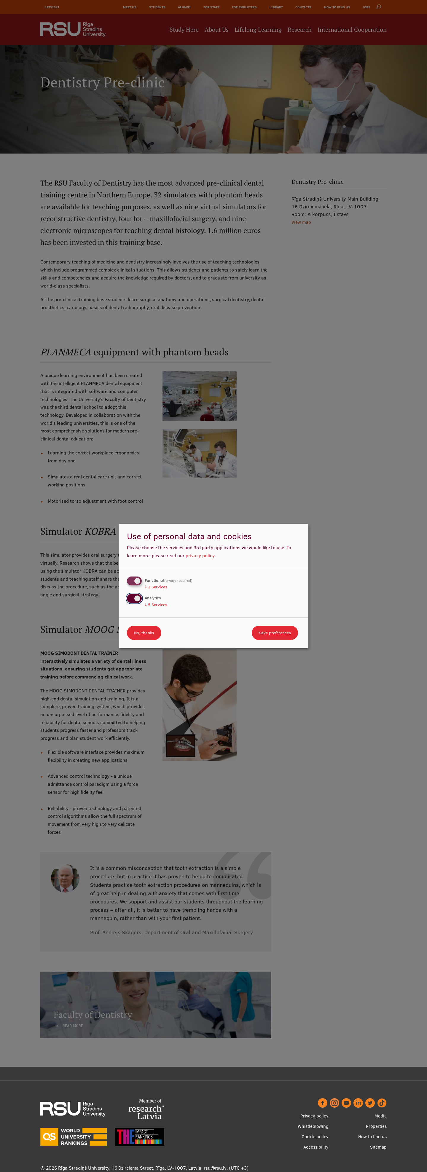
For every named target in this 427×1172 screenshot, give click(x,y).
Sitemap (378, 1147)
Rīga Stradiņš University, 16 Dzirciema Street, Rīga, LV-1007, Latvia (129, 1168)
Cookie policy (315, 1136)
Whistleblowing (313, 1126)
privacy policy (200, 555)
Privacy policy (314, 1116)
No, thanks (144, 633)
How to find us (372, 1136)
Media (381, 1116)
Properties (376, 1126)
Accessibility (316, 1147)
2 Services (156, 587)
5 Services (156, 605)
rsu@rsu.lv (215, 1168)
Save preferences (275, 633)
